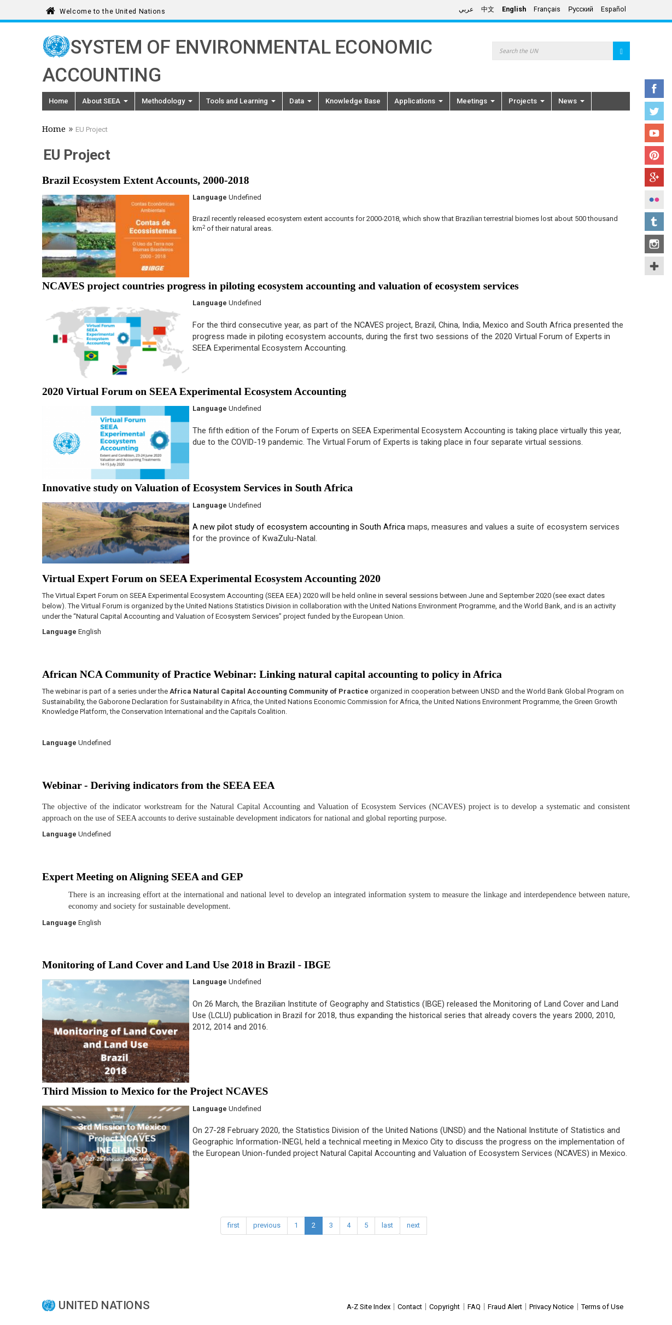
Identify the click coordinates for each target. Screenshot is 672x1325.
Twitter (654, 111)
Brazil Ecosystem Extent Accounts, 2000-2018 (145, 180)
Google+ (654, 177)
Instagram (654, 244)
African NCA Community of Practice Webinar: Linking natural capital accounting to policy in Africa (272, 674)
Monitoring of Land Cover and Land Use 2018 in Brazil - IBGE (186, 964)
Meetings (476, 101)
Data (300, 101)
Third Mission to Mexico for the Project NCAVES (155, 1091)
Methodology (167, 101)
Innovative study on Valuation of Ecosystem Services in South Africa (197, 487)
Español (613, 9)
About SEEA (105, 101)
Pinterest (654, 155)
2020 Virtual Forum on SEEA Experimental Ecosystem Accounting (194, 391)
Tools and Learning (241, 101)
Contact (410, 1306)
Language (209, 197)
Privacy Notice (551, 1306)
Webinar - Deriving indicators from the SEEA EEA (158, 785)
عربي (466, 9)
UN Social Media (654, 266)
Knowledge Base (353, 101)
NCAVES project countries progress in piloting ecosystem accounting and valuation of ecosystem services (280, 286)
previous (267, 1225)
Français (547, 9)
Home (58, 101)
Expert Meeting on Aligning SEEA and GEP (142, 876)
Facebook (654, 88)
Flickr (654, 199)
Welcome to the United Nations (112, 9)
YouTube (654, 133)
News (571, 101)
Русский (580, 9)
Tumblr (654, 221)
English (514, 9)
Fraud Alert (505, 1306)
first (233, 1225)
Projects (527, 101)
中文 (487, 9)
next (413, 1225)
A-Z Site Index (368, 1306)
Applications (418, 101)
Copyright (444, 1306)
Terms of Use (602, 1306)
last (387, 1225)
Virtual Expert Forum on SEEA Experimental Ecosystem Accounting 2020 (211, 578)
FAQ (474, 1306)
